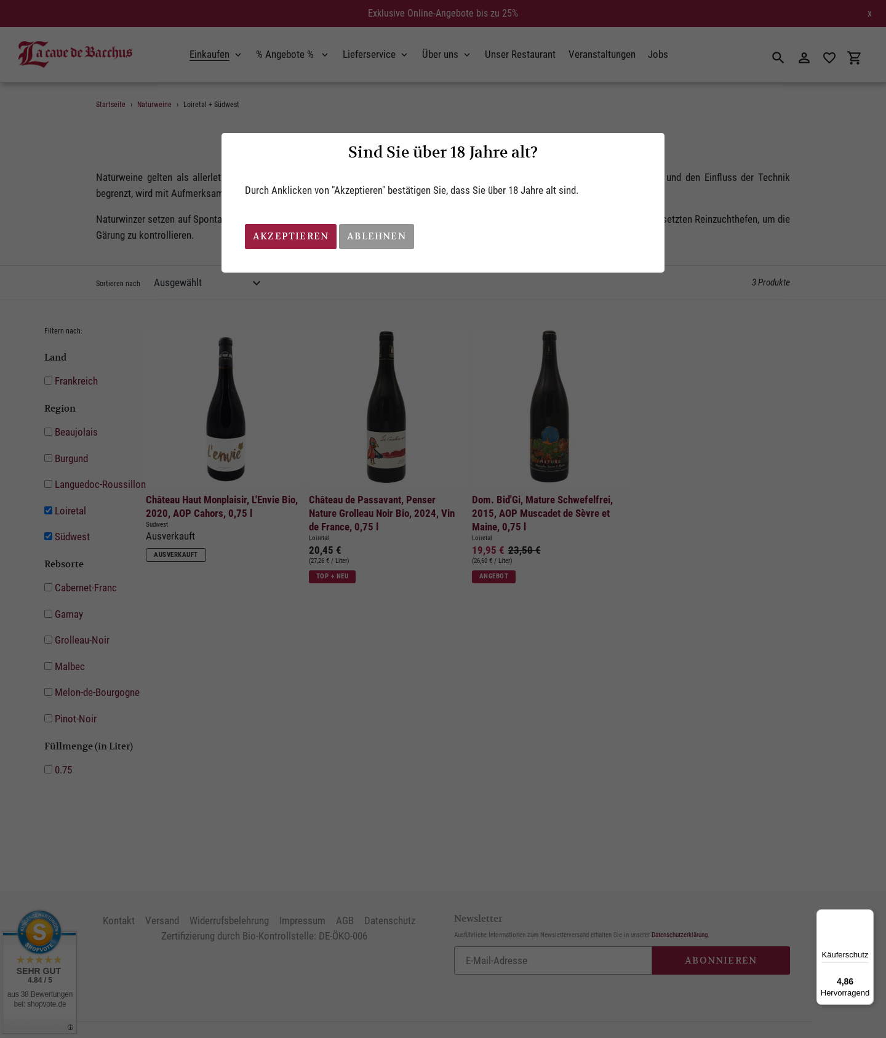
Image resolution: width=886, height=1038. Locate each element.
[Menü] (866, 916)
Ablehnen (376, 236)
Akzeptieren (291, 236)
